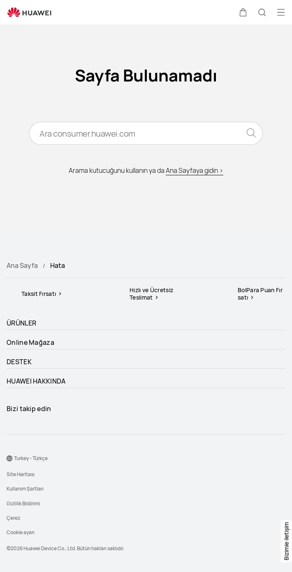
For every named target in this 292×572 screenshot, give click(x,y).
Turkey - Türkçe (31, 458)
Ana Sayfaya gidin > (194, 170)
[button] (243, 12)
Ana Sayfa (22, 265)
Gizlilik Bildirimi (23, 503)
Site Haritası (21, 474)
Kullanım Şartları (25, 488)
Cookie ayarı (21, 532)
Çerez (13, 517)
